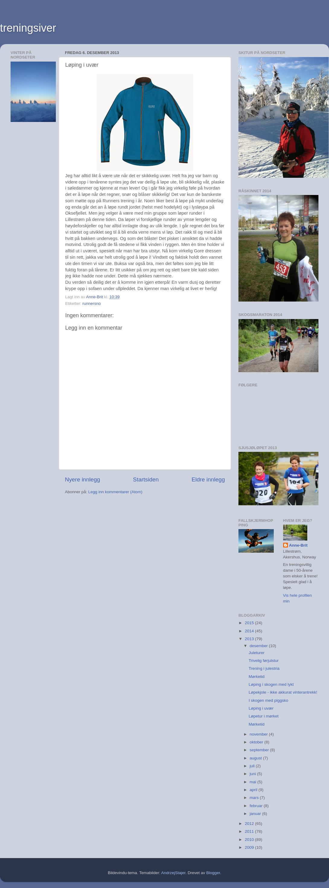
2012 (250, 823)
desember (259, 646)
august (256, 758)
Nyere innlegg (82, 479)
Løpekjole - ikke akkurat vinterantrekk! (283, 692)
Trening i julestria (264, 668)
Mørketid (257, 676)
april (254, 789)
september (260, 750)
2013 (250, 639)
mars (255, 797)
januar (256, 813)
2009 (250, 847)
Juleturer (257, 652)
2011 (250, 831)
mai (253, 782)
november (259, 734)
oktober (257, 742)
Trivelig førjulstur (264, 660)
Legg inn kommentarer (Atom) (115, 492)
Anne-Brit (298, 545)
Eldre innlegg (208, 479)
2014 (250, 631)
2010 (250, 839)
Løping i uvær (261, 708)
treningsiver (28, 28)
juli (253, 766)
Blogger (213, 872)
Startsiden (146, 479)
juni (253, 773)
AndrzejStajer (173, 872)
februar (257, 805)
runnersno (91, 303)
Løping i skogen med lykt (271, 684)
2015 (250, 623)
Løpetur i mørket (264, 716)
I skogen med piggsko (268, 700)
